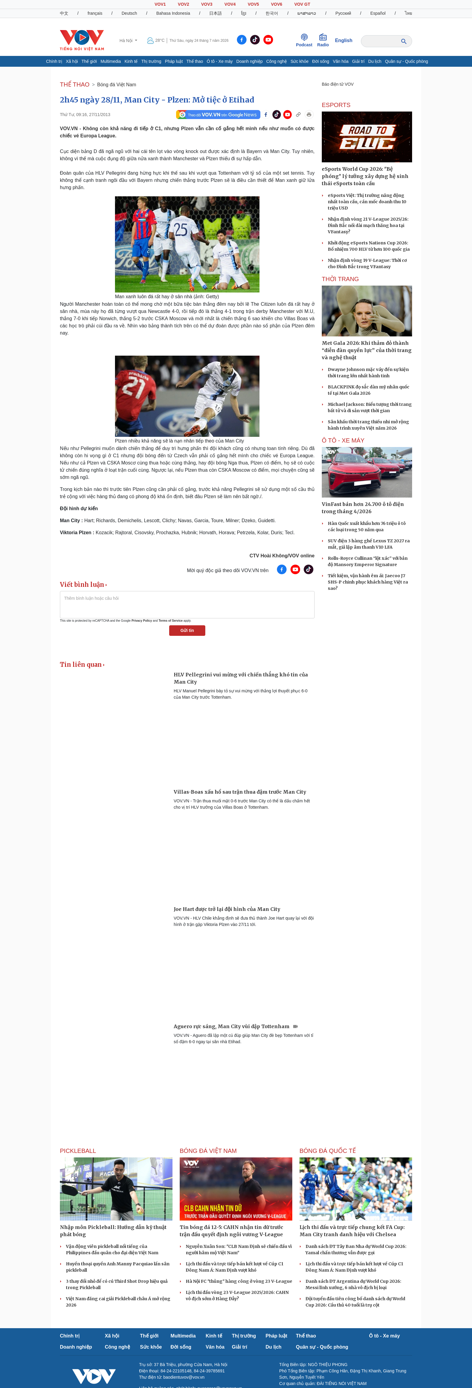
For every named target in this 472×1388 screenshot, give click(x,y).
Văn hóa (341, 61)
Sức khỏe (299, 61)
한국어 (272, 13)
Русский (343, 13)
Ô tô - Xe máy (220, 61)
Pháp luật (174, 61)
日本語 (215, 13)
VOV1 (160, 4)
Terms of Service (171, 620)
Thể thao (194, 61)
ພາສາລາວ (306, 13)
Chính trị (54, 61)
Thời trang (340, 279)
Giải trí (358, 61)
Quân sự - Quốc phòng (406, 61)
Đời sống (320, 61)
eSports (336, 105)
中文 (64, 13)
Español (378, 13)
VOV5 (253, 4)
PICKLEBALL (78, 1150)
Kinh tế (131, 61)
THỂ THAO (74, 84)
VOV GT (302, 4)
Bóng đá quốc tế (328, 1150)
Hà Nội (127, 40)
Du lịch (374, 61)
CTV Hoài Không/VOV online (282, 555)
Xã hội (72, 61)
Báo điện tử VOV (338, 84)
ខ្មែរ (243, 13)
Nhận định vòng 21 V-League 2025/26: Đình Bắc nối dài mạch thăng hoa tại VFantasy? (368, 225)
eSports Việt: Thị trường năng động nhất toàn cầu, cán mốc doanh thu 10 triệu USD (367, 202)
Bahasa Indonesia (173, 13)
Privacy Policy (142, 620)
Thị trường (151, 61)
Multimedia (111, 61)
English (343, 40)
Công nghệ (276, 61)
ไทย (408, 13)
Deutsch (129, 13)
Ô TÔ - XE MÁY (343, 440)
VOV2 (183, 4)
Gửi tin (187, 630)
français (95, 13)
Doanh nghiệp (249, 61)
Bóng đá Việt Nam (116, 84)
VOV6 (276, 4)
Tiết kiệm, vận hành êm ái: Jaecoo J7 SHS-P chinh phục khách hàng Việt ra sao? (368, 582)
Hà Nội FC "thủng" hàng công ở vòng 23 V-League (239, 1281)
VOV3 (206, 4)
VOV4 (230, 4)
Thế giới (89, 61)
